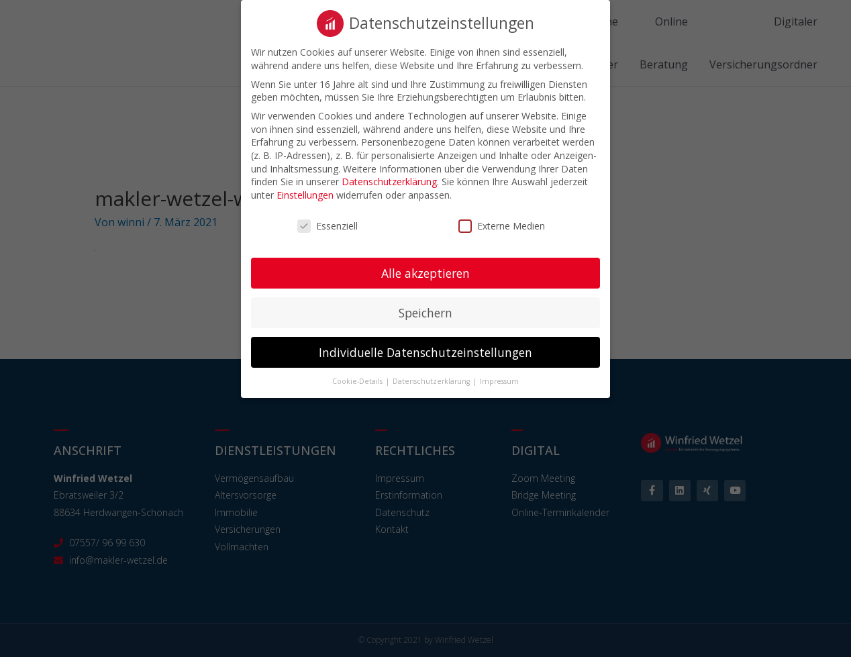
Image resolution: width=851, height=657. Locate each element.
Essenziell (327, 223)
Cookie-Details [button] (358, 379)
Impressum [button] (499, 379)
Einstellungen (305, 192)
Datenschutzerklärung (389, 179)
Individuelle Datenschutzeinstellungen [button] (425, 350)
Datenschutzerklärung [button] (432, 379)
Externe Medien (501, 223)
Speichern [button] (425, 310)
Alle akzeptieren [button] (425, 270)
